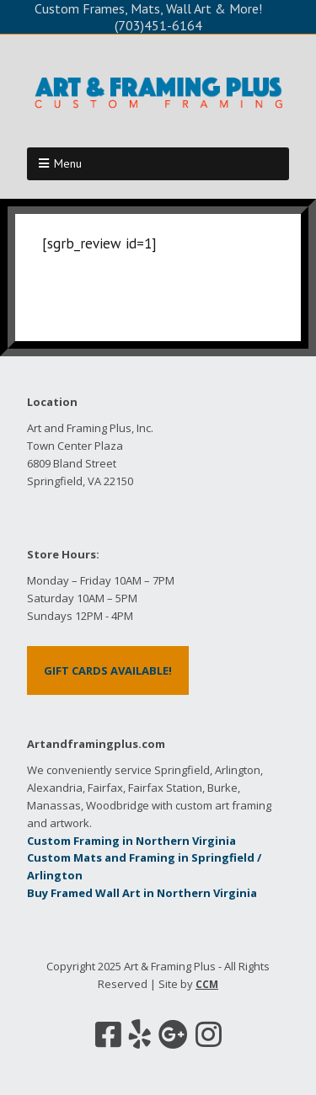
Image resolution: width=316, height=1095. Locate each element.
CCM (206, 984)
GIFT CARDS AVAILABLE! (108, 670)
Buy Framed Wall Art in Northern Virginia (142, 892)
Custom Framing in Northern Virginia (131, 840)
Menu (68, 163)
